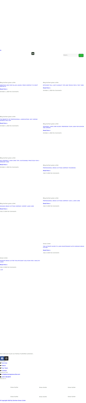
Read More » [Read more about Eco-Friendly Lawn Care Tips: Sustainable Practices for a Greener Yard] (4, 164)
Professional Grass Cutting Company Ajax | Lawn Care (61, 200)
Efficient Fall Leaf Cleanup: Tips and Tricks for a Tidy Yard (63, 85)
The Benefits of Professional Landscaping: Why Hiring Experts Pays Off (19, 120)
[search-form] (70, 55)
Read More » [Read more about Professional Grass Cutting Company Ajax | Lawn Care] (47, 203)
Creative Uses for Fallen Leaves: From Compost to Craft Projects (19, 86)
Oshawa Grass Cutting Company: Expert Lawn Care (17, 206)
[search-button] (81, 55)
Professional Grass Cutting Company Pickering (59, 167)
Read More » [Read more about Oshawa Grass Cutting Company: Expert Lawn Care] (4, 209)
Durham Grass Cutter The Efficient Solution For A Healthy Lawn (20, 261)
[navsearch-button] (65, 52)
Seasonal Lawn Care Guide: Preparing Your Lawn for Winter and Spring (63, 127)
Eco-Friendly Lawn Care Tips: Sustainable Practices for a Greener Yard (19, 161)
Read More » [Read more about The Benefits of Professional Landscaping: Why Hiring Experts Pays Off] (4, 123)
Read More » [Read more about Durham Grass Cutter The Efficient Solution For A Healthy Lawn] (4, 264)
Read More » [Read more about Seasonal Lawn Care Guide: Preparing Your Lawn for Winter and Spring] (47, 130)
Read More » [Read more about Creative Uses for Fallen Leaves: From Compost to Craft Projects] (4, 89)
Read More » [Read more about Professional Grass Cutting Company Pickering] (47, 170)
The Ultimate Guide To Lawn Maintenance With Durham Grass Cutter (63, 247)
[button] (32, 53)
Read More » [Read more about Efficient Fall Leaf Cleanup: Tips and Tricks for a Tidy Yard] (47, 88)
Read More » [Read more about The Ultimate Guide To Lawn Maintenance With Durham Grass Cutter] (47, 250)
